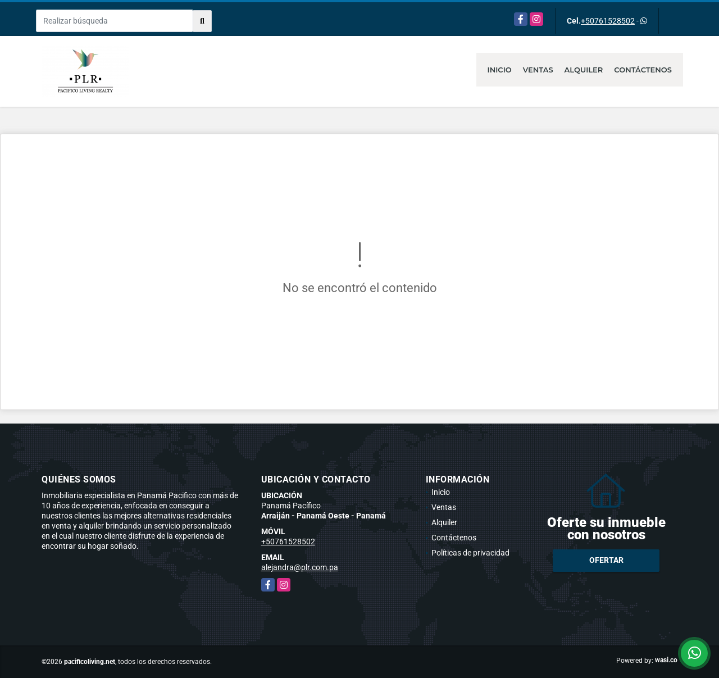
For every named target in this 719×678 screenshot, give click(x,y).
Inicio (500, 69)
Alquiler (584, 69)
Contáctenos (643, 69)
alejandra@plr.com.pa (299, 567)
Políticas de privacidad (470, 552)
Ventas (538, 69)
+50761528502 (608, 20)
